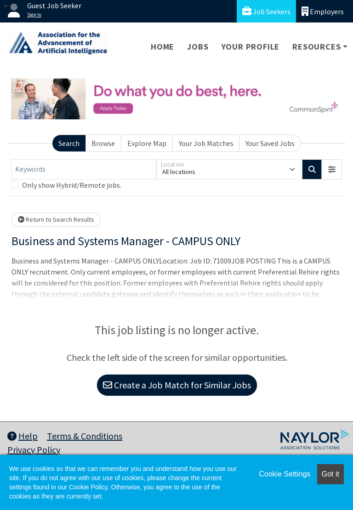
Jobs (197, 46)
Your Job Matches (206, 143)
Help (22, 436)
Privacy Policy (33, 449)
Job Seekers (266, 11)
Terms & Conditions (84, 436)
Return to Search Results (56, 219)
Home (162, 46)
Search (69, 143)
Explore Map (146, 143)
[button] (332, 169)
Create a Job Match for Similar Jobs (177, 385)
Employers (323, 11)
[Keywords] (83, 169)
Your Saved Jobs (270, 143)
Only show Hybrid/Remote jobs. (71, 185)
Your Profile (251, 46)
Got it (330, 474)
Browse (103, 143)
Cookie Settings (284, 474)
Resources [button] (316, 46)
